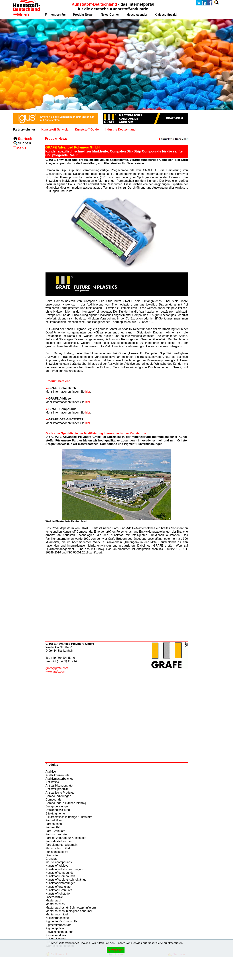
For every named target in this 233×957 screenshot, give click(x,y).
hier (87, 391)
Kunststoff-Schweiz (55, 129)
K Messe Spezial (166, 14)
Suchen (24, 143)
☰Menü (19, 148)
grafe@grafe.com (57, 668)
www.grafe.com (55, 671)
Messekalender (137, 14)
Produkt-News (83, 14)
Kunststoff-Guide (87, 129)
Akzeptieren (115, 950)
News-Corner (110, 14)
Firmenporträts (55, 14)
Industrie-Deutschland (120, 129)
